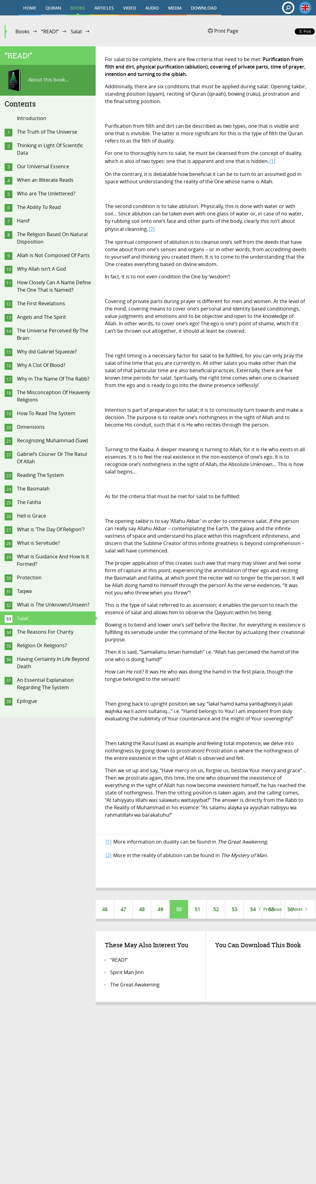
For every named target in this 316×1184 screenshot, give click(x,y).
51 (197, 909)
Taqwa (24, 591)
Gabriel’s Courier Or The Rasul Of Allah (52, 458)
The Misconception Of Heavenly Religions (53, 396)
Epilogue (27, 701)
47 (123, 909)
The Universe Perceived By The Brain (52, 334)
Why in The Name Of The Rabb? (53, 378)
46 (105, 909)
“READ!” (50, 31)
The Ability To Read (39, 207)
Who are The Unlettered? (46, 193)
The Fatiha (29, 502)
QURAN (53, 8)
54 (253, 909)
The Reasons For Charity (45, 631)
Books (22, 31)
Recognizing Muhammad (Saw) (52, 440)
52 (216, 909)
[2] (152, 229)
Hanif (23, 220)
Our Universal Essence (43, 166)
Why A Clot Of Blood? (41, 365)
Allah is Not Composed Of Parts (53, 255)
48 (142, 909)
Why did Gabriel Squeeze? (47, 351)
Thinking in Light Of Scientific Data (50, 149)
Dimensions (31, 426)
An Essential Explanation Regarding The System (45, 684)
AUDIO (152, 8)
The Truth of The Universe (47, 131)
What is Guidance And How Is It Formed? (53, 560)
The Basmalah (33, 488)
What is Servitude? (38, 543)
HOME (29, 8)
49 (160, 909)
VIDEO (129, 8)
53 (234, 909)
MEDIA (175, 8)
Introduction (31, 118)
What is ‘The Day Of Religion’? (51, 529)
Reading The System (40, 475)
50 (179, 909)
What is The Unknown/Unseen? (53, 604)
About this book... (37, 80)
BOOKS (77, 8)
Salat (76, 31)
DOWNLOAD (204, 8)
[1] (272, 161)
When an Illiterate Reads (45, 180)
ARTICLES (104, 8)
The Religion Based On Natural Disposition (52, 238)
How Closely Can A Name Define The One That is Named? (54, 286)
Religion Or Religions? (42, 645)
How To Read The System (46, 413)
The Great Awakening (135, 984)
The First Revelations (41, 303)
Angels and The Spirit (41, 317)
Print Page (223, 30)
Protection (29, 577)
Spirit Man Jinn (127, 972)
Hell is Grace (31, 515)
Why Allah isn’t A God (41, 268)
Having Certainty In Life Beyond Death (53, 663)
